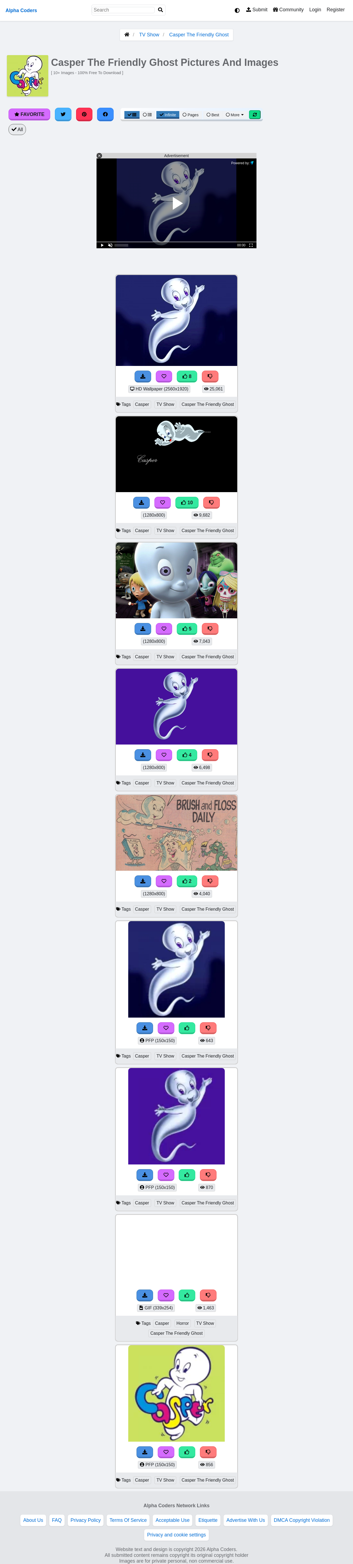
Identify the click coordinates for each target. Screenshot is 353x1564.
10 (187, 502)
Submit (257, 9)
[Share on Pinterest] (84, 114)
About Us (33, 1520)
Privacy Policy (86, 1520)
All (17, 129)
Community (288, 9)
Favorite (29, 114)
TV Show (149, 34)
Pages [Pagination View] (191, 115)
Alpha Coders (21, 10)
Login (315, 9)
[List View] (147, 115)
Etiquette (207, 1520)
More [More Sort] (235, 115)
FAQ (57, 1520)
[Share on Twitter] (63, 114)
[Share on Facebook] (105, 114)
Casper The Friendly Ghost (199, 34)
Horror (182, 1323)
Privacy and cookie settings (176, 1535)
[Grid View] (132, 115)
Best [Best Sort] (213, 115)
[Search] (160, 10)
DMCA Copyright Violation (302, 1520)
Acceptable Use (172, 1520)
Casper (142, 404)
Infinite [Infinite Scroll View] (168, 115)
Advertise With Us (245, 1520)
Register (336, 9)
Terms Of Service (128, 1520)
